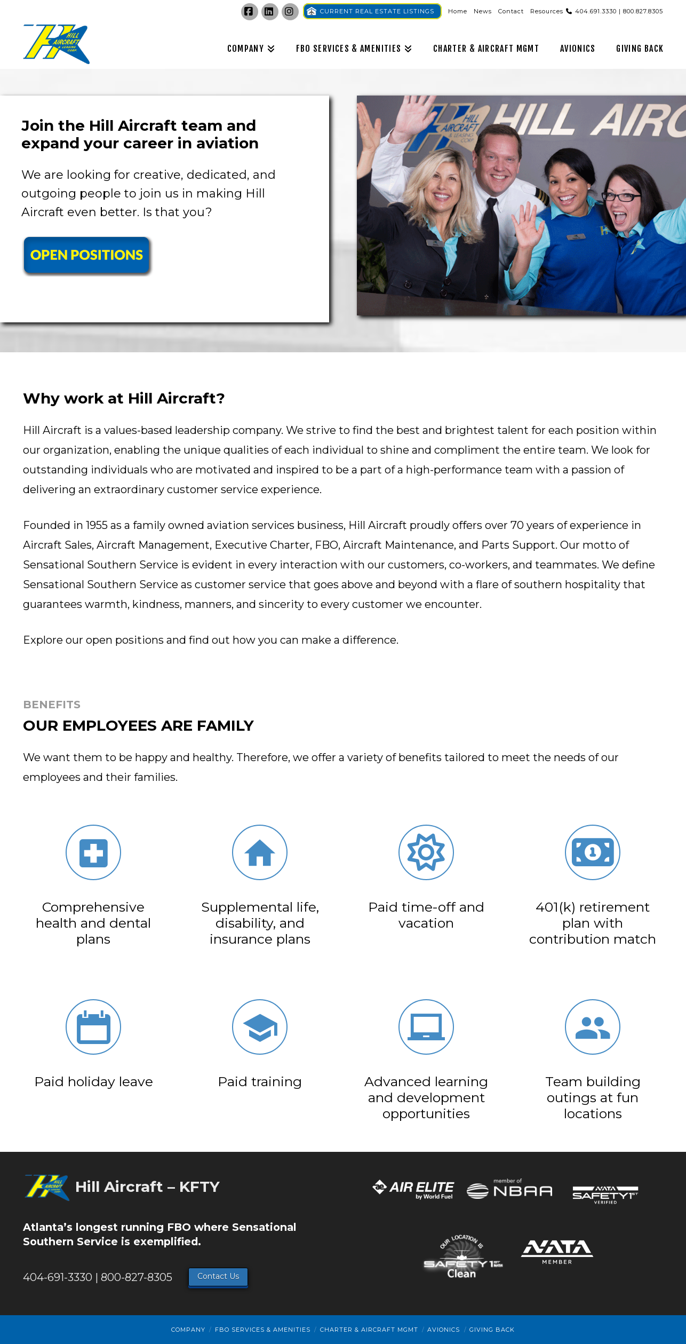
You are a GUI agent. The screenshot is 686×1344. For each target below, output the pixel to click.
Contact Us (218, 1276)
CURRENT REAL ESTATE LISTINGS (377, 11)
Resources (546, 11)
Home (457, 11)
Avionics (443, 1329)
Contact (511, 11)
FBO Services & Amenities (262, 1329)
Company (188, 1329)
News (483, 11)
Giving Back (492, 1329)
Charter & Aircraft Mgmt (369, 1329)
